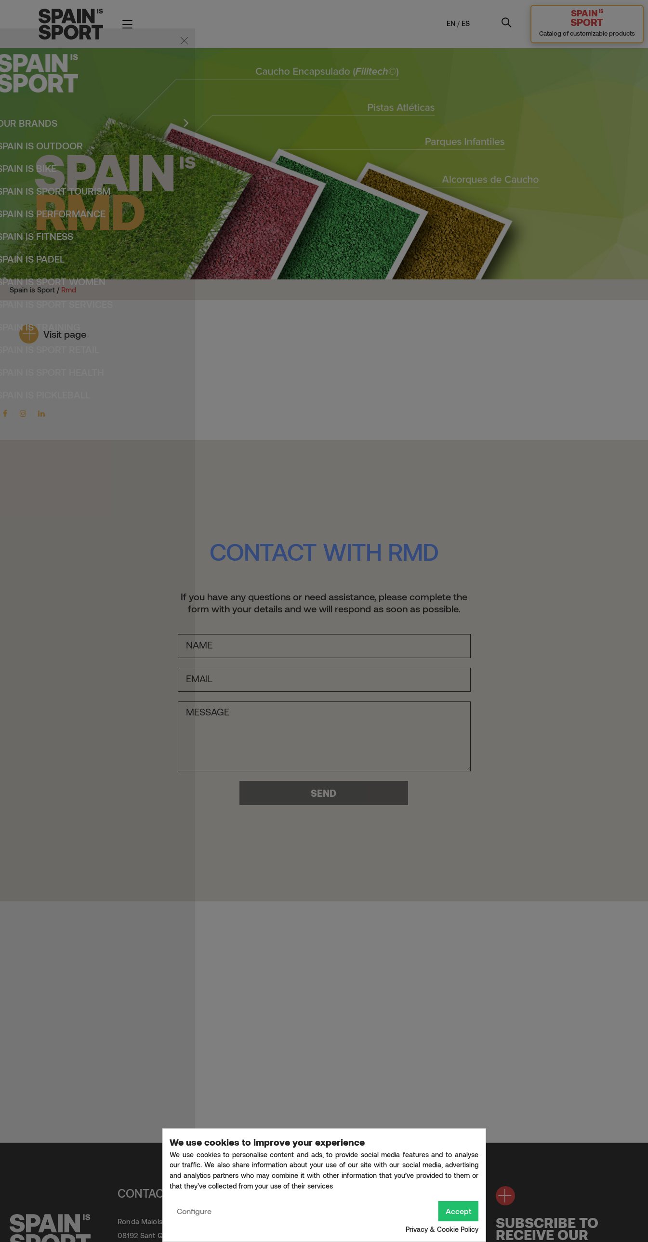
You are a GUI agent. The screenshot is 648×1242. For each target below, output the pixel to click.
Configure (194, 1211)
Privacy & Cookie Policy (442, 1229)
